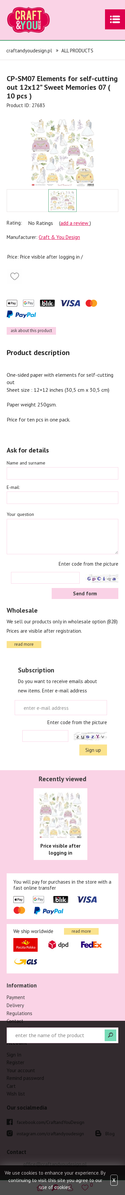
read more (24, 644)
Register (15, 1062)
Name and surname (26, 463)
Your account (21, 1070)
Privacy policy (21, 1029)
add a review (75, 223)
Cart (11, 1086)
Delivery (15, 1005)
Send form (85, 593)
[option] (62, 149)
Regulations (19, 1013)
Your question (20, 514)
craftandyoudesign (38, 20)
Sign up (93, 750)
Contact (15, 1021)
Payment (16, 997)
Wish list (16, 1094)
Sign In (14, 1055)
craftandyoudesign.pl (29, 50)
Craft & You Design (59, 237)
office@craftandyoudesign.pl (55, 1164)
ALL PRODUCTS (77, 50)
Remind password (25, 1078)
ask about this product (31, 330)
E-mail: (13, 487)
